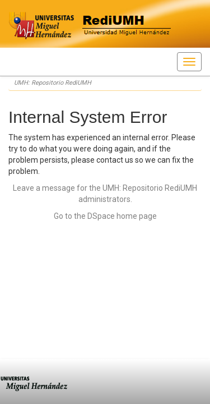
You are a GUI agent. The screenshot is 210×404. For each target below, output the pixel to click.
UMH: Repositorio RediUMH (52, 82)
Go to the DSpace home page (105, 216)
